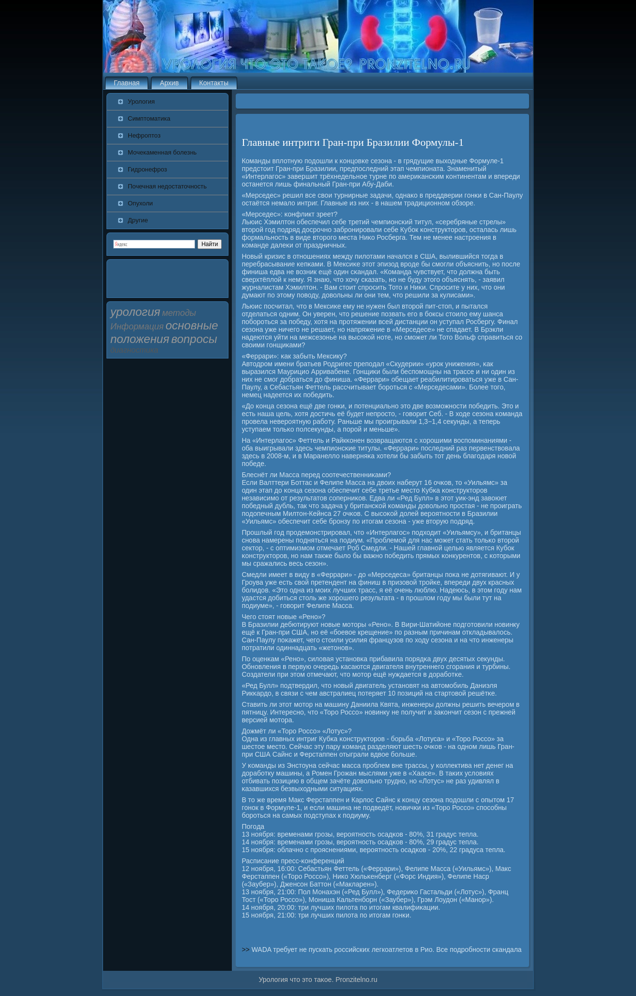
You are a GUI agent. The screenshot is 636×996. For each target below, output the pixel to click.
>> (246, 949)
